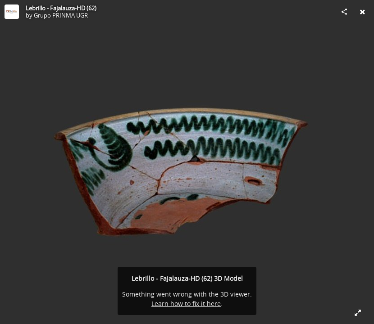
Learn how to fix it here (186, 303)
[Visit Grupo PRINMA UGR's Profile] (12, 11)
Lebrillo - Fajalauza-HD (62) (61, 8)
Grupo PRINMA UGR (61, 15)
